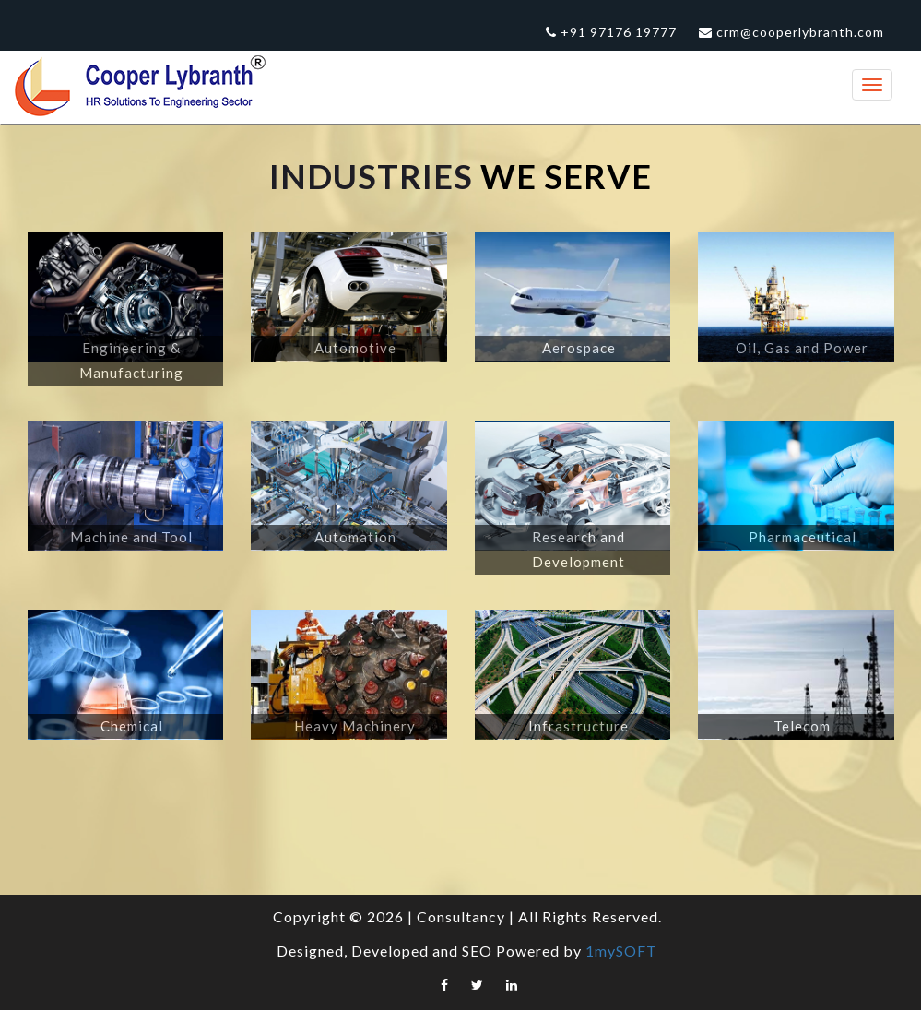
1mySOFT (621, 950)
